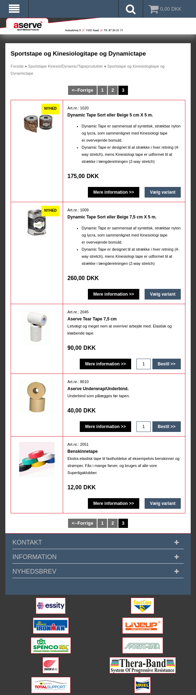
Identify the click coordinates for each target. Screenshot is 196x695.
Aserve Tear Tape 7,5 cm (92, 319)
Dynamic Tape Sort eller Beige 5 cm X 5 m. (110, 115)
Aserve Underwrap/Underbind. (98, 388)
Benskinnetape (82, 451)
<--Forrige (82, 90)
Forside (17, 66)
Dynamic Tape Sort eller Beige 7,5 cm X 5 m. (111, 217)
